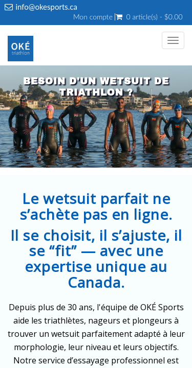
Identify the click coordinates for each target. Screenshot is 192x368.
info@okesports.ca (46, 6)
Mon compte (93, 16)
